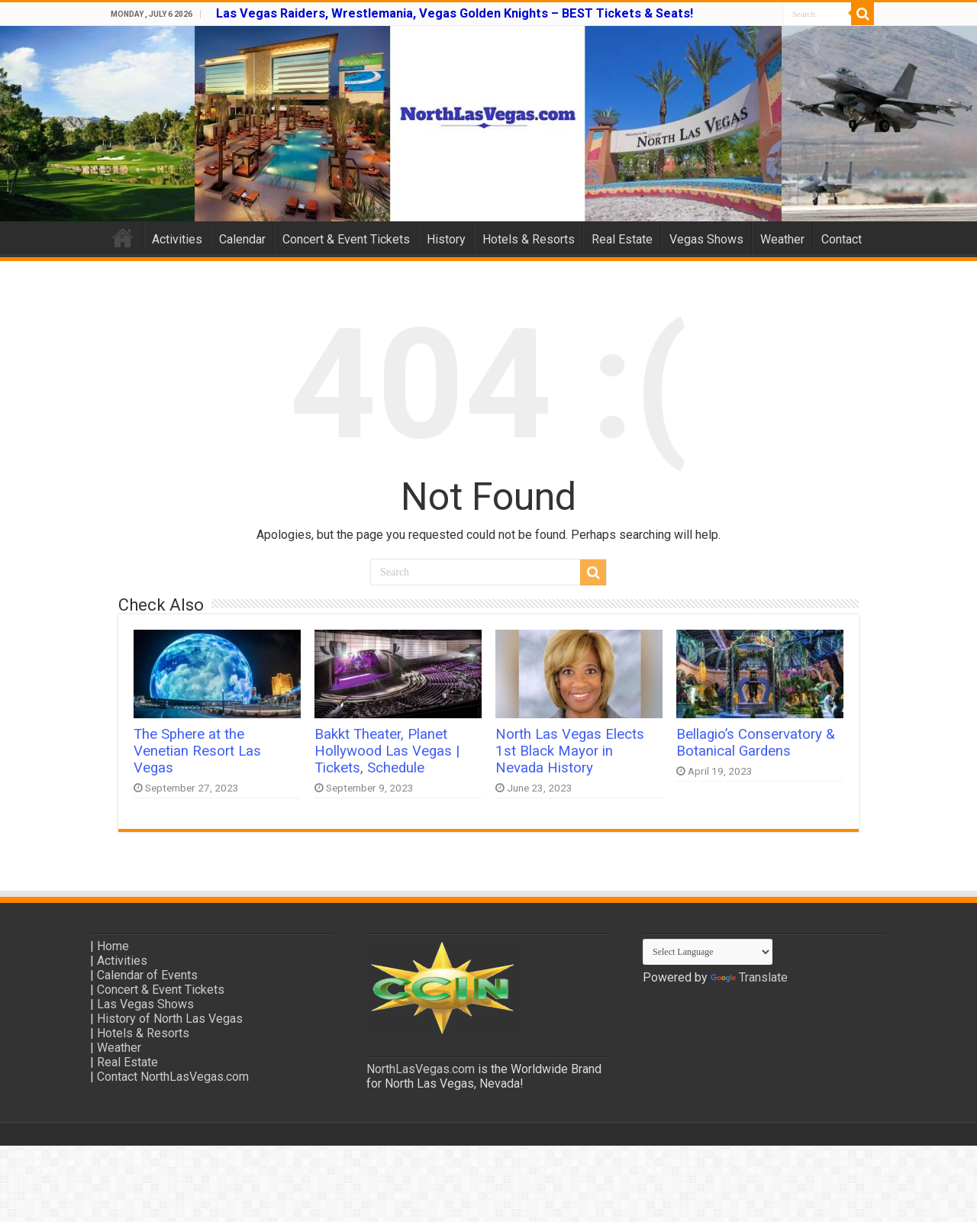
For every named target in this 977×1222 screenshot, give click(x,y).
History (446, 239)
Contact (841, 239)
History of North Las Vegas (170, 1018)
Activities (177, 239)
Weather (782, 239)
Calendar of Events (147, 975)
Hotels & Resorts (528, 239)
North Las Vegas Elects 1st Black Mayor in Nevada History (569, 751)
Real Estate (622, 239)
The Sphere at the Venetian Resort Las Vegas (197, 751)
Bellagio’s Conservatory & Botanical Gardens (755, 742)
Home (123, 237)
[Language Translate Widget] (707, 952)
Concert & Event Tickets (346, 239)
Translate (749, 977)
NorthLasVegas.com (420, 1069)
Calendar (242, 239)
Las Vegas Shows (145, 1004)
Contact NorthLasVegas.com (173, 1076)
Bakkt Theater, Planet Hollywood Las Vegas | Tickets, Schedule (386, 751)
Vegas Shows (706, 239)
